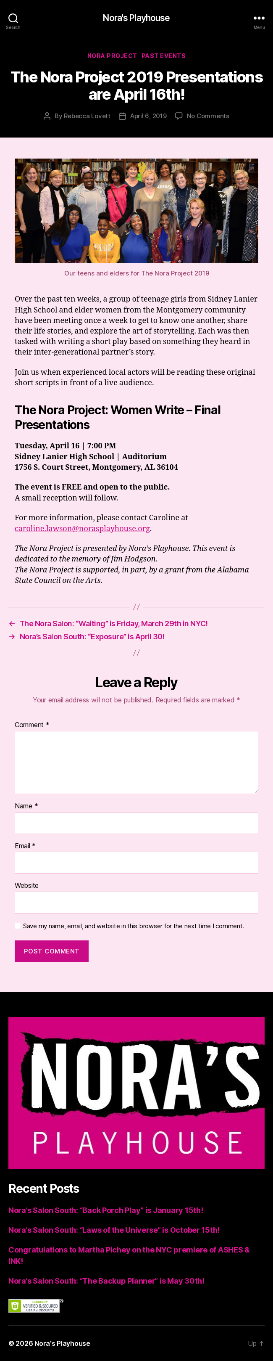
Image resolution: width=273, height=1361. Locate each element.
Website (27, 886)
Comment (32, 725)
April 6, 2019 (148, 116)
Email (25, 846)
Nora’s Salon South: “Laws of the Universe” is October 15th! (114, 1230)
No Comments (208, 116)
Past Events (164, 55)
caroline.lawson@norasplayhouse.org (82, 529)
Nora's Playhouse (136, 17)
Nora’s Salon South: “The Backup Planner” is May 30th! (106, 1280)
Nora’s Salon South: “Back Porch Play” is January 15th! (105, 1210)
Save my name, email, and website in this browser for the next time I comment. (133, 926)
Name (26, 806)
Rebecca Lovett (87, 116)
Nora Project (112, 55)
